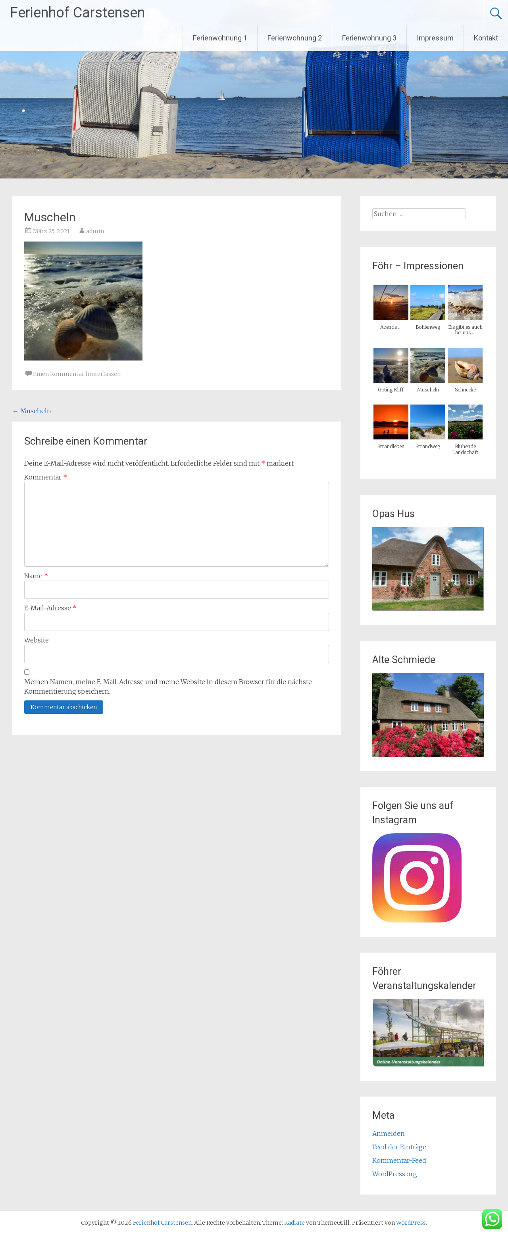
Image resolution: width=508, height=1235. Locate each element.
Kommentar (45, 477)
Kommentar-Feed (399, 1160)
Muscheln (31, 411)
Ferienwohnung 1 (220, 38)
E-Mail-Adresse (50, 608)
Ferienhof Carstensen (77, 12)
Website (36, 640)
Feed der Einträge (399, 1147)
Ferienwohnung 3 (369, 38)
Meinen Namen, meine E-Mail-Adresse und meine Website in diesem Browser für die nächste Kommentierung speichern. (168, 686)
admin (95, 231)
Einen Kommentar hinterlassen (77, 374)
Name (36, 576)
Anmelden (388, 1133)
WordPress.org (394, 1174)
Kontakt (486, 38)
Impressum (435, 38)
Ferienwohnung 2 (294, 38)
